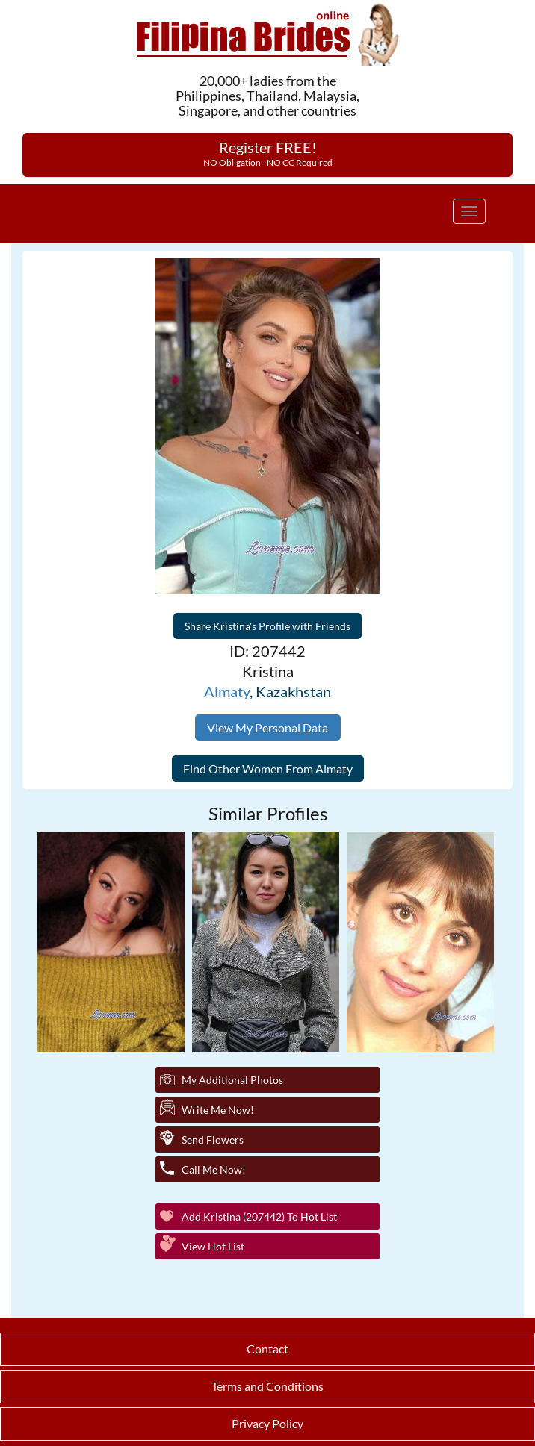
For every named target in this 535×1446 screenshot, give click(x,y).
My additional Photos (232, 1079)
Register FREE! (268, 153)
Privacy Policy (267, 1423)
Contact (267, 1348)
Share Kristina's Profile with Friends (267, 626)
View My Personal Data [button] (267, 727)
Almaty (227, 691)
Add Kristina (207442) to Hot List (259, 1216)
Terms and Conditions (267, 1386)
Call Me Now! (214, 1169)
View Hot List (213, 1246)
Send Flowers (213, 1139)
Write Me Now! (218, 1109)
